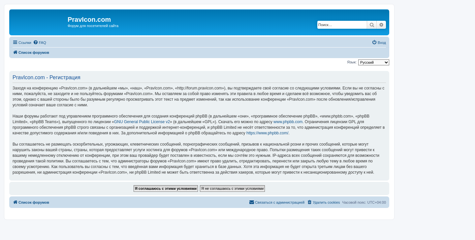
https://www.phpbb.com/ (267, 133)
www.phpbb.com (287, 122)
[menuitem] (39, 43)
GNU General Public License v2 (142, 122)
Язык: (352, 62)
